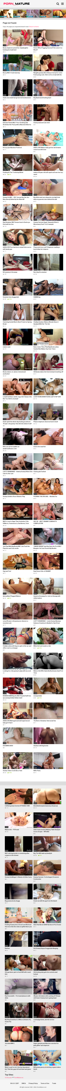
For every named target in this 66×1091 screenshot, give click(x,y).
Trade (54, 1083)
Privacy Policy (33, 1083)
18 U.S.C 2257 (14, 1083)
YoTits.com (8, 1077)
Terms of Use (45, 1083)
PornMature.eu (18, 1077)
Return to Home (34, 26)
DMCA (24, 1083)
